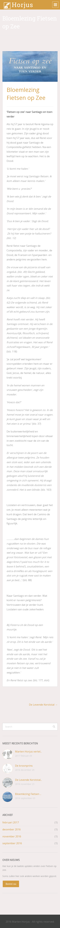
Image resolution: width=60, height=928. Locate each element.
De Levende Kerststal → (43, 704)
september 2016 (12, 843)
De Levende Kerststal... (28, 780)
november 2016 (11, 836)
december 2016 (11, 829)
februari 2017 (10, 822)
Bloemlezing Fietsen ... (28, 794)
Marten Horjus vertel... (28, 751)
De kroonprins (24, 765)
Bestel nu (11, 883)
